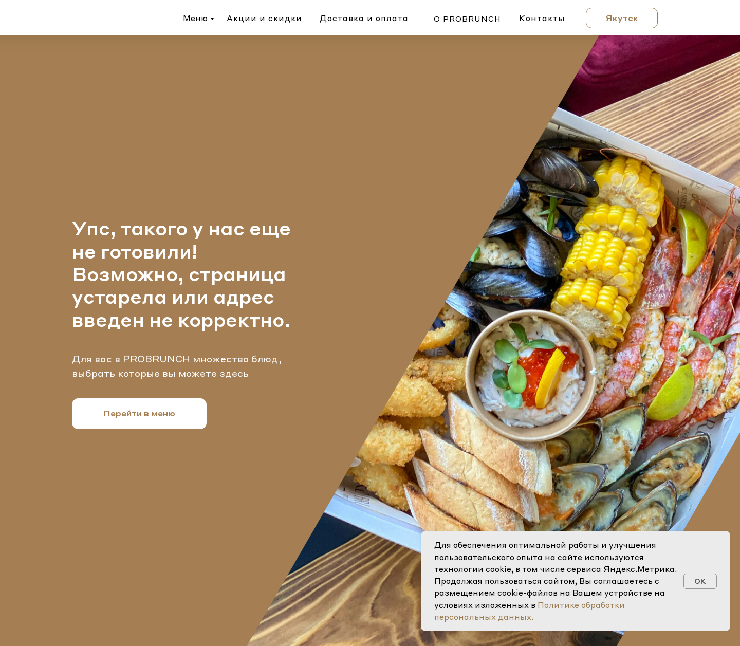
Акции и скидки (264, 18)
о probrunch (467, 18)
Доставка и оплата (364, 18)
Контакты (542, 18)
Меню (195, 18)
